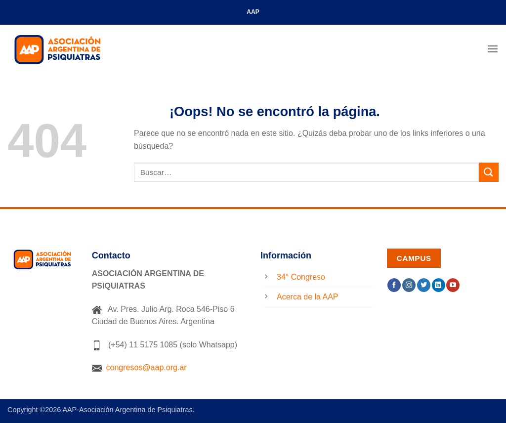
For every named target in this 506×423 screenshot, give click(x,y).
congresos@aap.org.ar (139, 367)
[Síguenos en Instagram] (409, 285)
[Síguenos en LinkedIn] (438, 285)
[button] (493, 49)
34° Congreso (301, 277)
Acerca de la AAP (307, 297)
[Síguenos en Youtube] (453, 285)
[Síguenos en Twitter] (423, 285)
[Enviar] (489, 172)
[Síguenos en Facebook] (394, 285)
